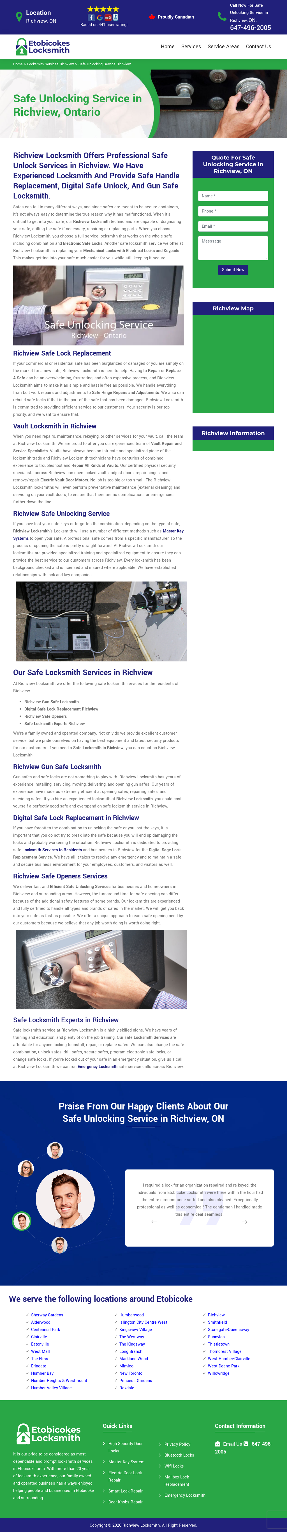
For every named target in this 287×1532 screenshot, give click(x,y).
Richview (216, 1315)
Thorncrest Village (225, 1352)
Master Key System (126, 1462)
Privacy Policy (177, 1444)
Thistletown (219, 1344)
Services (191, 46)
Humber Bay (42, 1373)
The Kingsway (132, 1344)
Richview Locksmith (141, 1525)
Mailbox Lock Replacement (177, 1480)
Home (168, 46)
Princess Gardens (135, 1381)
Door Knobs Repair (125, 1502)
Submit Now (233, 270)
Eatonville (40, 1344)
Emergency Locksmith (185, 1495)
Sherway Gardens (47, 1315)
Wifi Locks (174, 1466)
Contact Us (258, 46)
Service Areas (223, 46)
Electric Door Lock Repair (125, 1476)
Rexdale (126, 1388)
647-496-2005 (250, 28)
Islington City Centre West (143, 1322)
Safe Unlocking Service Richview (104, 64)
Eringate (38, 1366)
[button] (59, 1245)
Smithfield (217, 1322)
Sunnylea (216, 1337)
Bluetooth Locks (179, 1455)
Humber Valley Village (51, 1388)
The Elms (39, 1359)
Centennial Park (45, 1330)
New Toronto (130, 1373)
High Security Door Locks (125, 1447)
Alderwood (40, 1322)
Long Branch (130, 1352)
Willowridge (219, 1373)
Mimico (126, 1366)
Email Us (233, 1444)
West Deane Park (223, 1366)
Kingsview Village (135, 1330)
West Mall (40, 1352)
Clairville (39, 1337)
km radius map (233, 363)
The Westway (131, 1337)
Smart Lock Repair (125, 1491)
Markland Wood (133, 1359)
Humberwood (131, 1315)
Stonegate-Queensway (228, 1330)
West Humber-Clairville (229, 1359)
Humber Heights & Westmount (59, 1381)
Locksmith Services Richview (50, 64)
